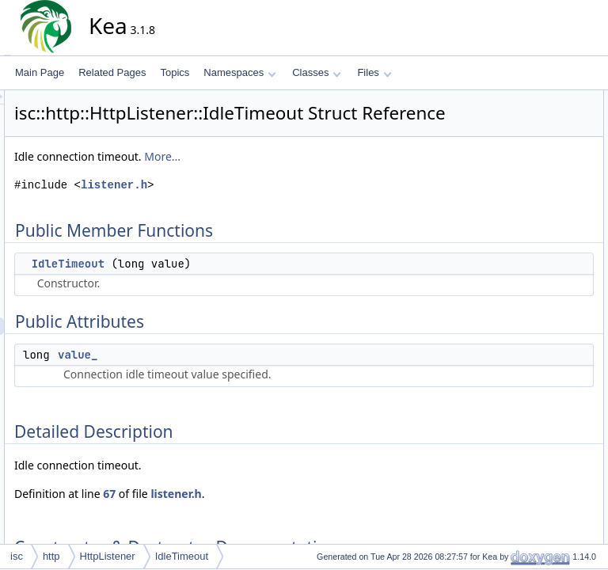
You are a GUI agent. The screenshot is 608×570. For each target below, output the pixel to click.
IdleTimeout (210, 286)
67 (251, 515)
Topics (174, 72)
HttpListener (107, 556)
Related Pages (112, 72)
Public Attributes (521, 133)
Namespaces (239, 72)
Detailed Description (529, 168)
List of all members (527, 255)
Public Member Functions (540, 98)
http (51, 556)
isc (16, 556)
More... (305, 178)
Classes (316, 72)
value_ (220, 377)
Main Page (39, 72)
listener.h (256, 207)
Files (374, 72)
